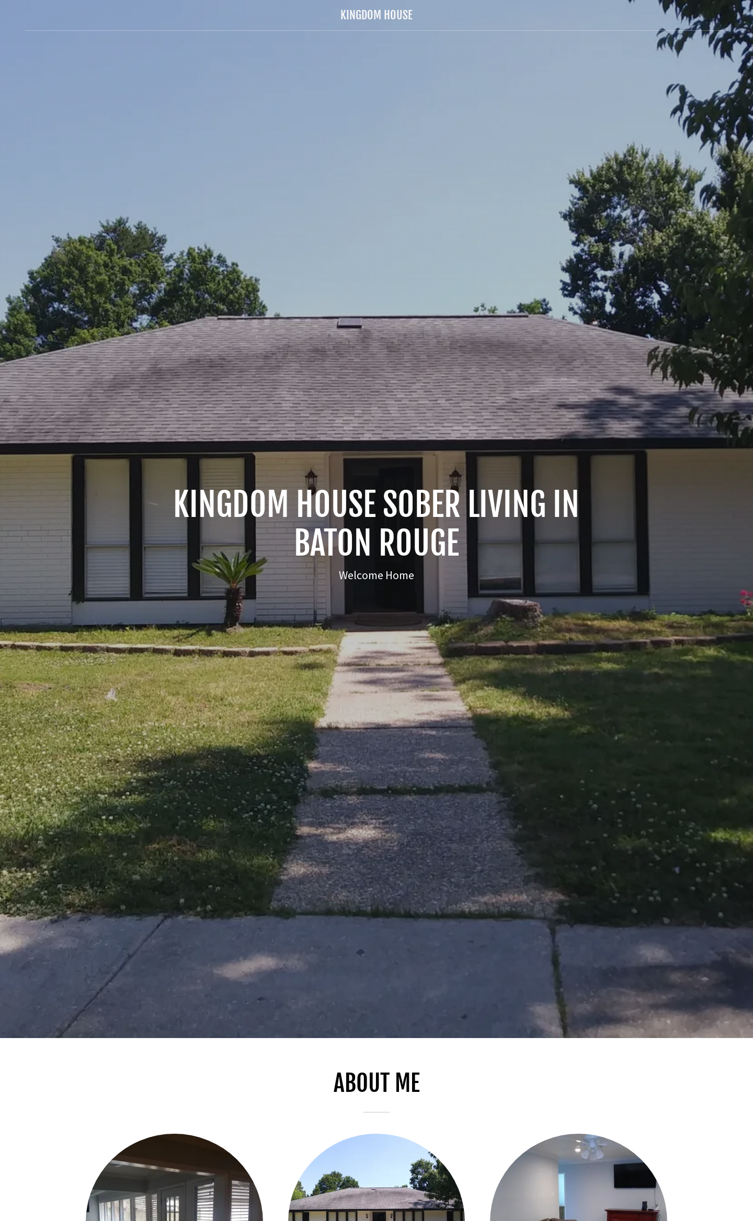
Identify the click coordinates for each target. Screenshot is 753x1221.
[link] (376, 16)
